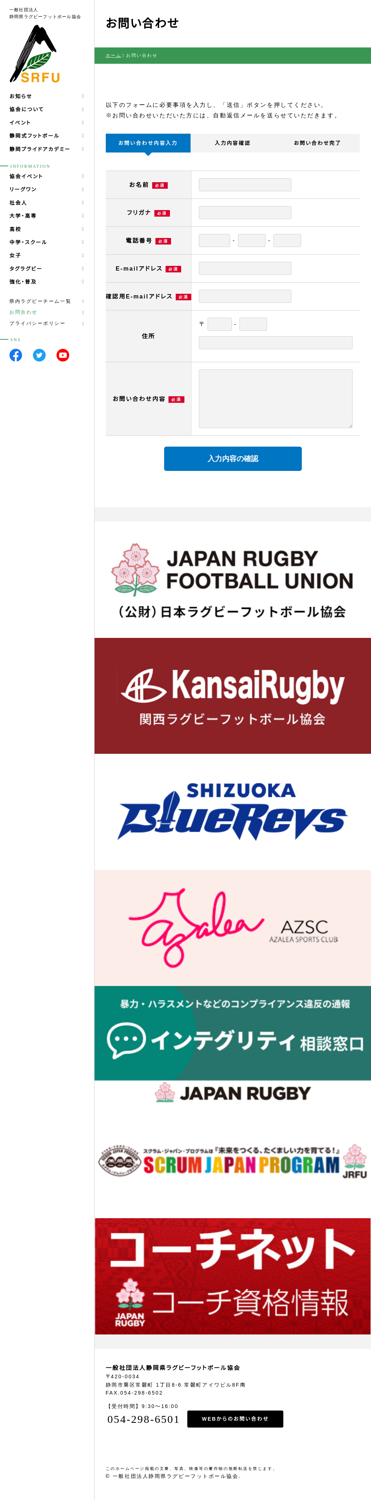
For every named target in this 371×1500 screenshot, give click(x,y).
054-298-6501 (143, 1419)
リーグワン (23, 189)
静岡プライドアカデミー (40, 149)
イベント (20, 123)
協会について (26, 109)
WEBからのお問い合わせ (235, 1419)
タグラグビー (26, 269)
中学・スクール (28, 242)
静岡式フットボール (34, 136)
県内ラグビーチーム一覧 (40, 301)
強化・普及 (23, 282)
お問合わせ (23, 312)
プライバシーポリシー (37, 323)
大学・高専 (23, 216)
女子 (15, 255)
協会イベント (26, 176)
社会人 (18, 203)
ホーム (114, 55)
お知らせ (20, 96)
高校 (15, 229)
